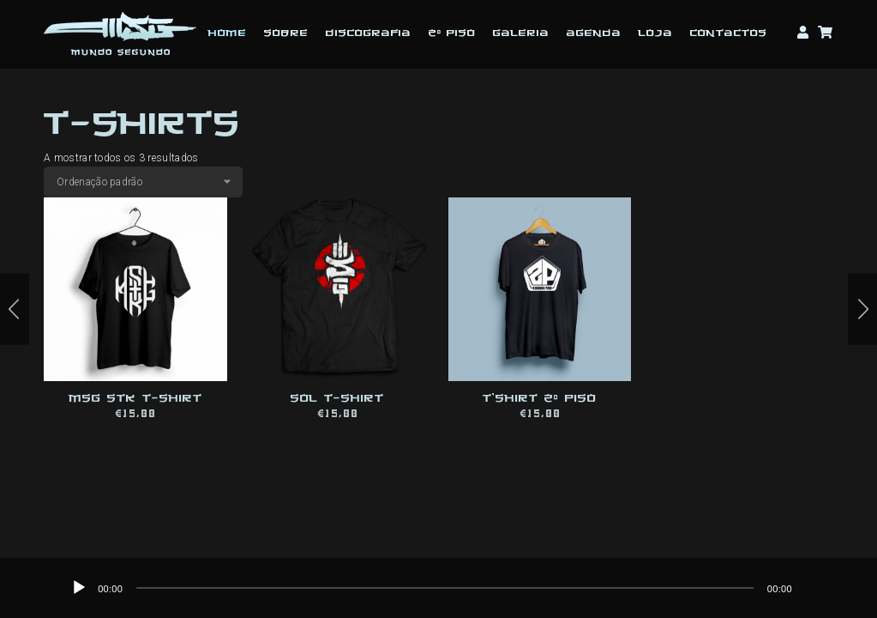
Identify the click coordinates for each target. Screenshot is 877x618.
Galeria (521, 33)
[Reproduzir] (78, 588)
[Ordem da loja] (143, 182)
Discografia (368, 33)
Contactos (728, 33)
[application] (445, 588)
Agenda (594, 33)
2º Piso (452, 33)
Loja (656, 33)
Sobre (286, 33)
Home (227, 33)
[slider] (445, 588)
